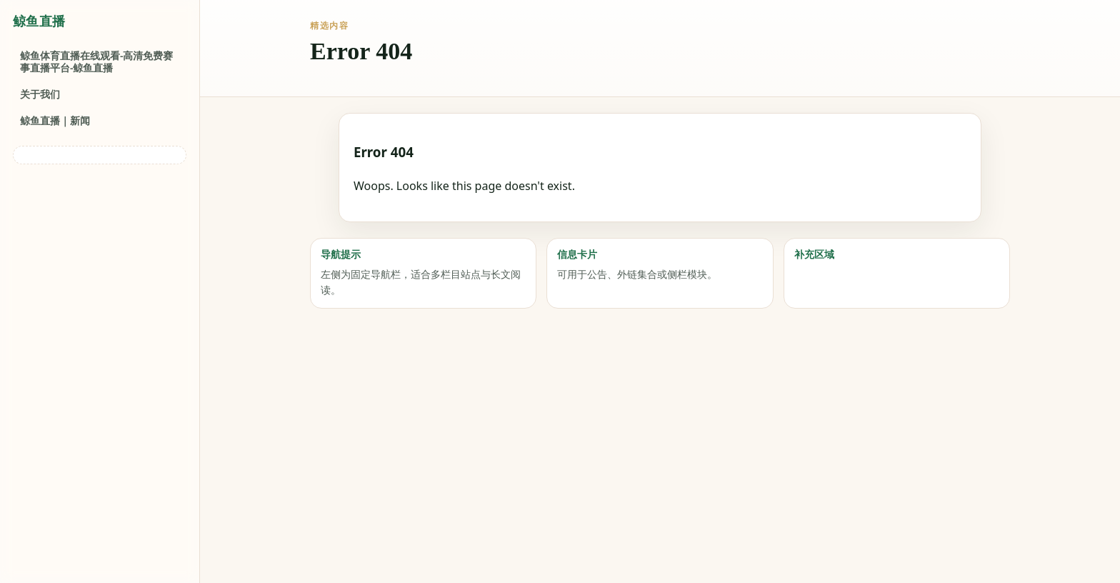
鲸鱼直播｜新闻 (55, 120)
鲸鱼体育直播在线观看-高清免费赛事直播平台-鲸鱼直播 (96, 61)
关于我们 (40, 94)
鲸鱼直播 (39, 21)
